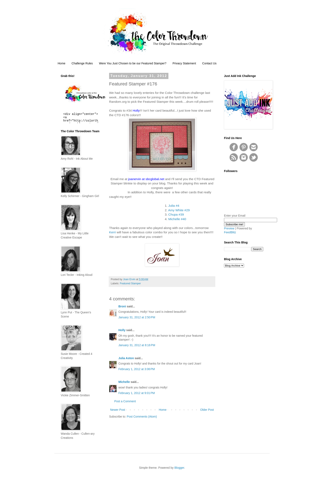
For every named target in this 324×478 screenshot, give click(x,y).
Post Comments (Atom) (142, 416)
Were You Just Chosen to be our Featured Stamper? (132, 63)
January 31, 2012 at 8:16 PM (136, 345)
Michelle (124, 382)
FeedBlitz (230, 232)
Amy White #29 (179, 210)
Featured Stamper (130, 283)
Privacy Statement (184, 63)
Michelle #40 (177, 219)
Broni (122, 306)
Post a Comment (125, 401)
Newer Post (117, 409)
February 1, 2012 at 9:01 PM (136, 393)
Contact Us (209, 63)
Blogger (179, 467)
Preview (229, 228)
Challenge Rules (82, 63)
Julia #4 (173, 205)
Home (61, 63)
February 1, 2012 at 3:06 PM (136, 369)
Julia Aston (126, 358)
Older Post (207, 409)
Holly (121, 330)
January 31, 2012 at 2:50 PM (136, 317)
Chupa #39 (176, 214)
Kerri (113, 232)
